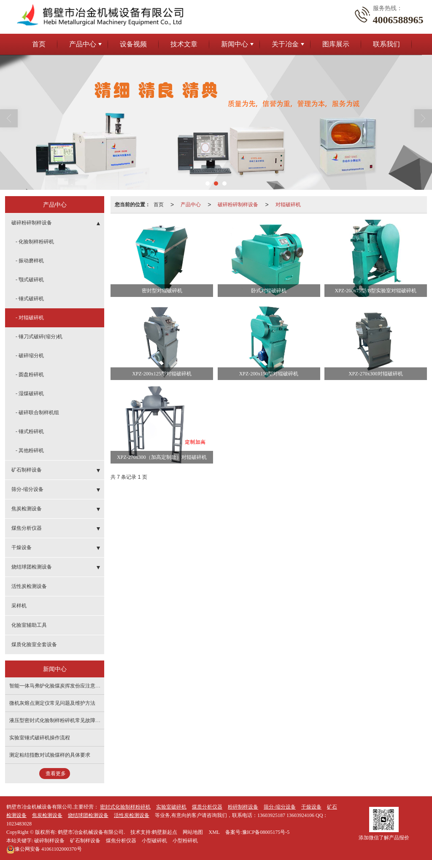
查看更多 (56, 773)
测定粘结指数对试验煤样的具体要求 (49, 755)
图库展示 (335, 44)
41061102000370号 (44, 849)
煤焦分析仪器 (26, 528)
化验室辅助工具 (29, 625)
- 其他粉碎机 (30, 450)
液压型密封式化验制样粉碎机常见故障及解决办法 (65, 720)
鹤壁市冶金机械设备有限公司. (91, 832)
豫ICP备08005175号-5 (266, 832)
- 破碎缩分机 (30, 356)
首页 (39, 44)
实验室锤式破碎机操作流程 (39, 738)
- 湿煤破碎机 (30, 393)
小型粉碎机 (185, 841)
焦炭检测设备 (26, 509)
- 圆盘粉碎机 (30, 374)
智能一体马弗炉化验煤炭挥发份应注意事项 (57, 686)
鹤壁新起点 (164, 832)
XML (214, 832)
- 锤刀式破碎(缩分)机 (39, 337)
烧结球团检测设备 (31, 567)
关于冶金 (285, 44)
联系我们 (386, 44)
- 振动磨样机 (30, 261)
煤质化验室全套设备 (34, 644)
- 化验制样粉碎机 (35, 242)
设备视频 (133, 44)
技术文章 (183, 44)
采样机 (19, 606)
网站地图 (193, 832)
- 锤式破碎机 (30, 299)
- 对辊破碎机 (30, 318)
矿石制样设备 (26, 470)
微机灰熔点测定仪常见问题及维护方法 (52, 703)
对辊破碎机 (288, 205)
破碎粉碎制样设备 (238, 205)
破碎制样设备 (49, 841)
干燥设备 (21, 547)
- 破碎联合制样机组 (37, 412)
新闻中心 (234, 44)
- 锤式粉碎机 (30, 431)
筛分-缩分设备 (27, 489)
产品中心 (82, 44)
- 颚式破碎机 (30, 280)
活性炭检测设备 (29, 586)
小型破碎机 (154, 841)
